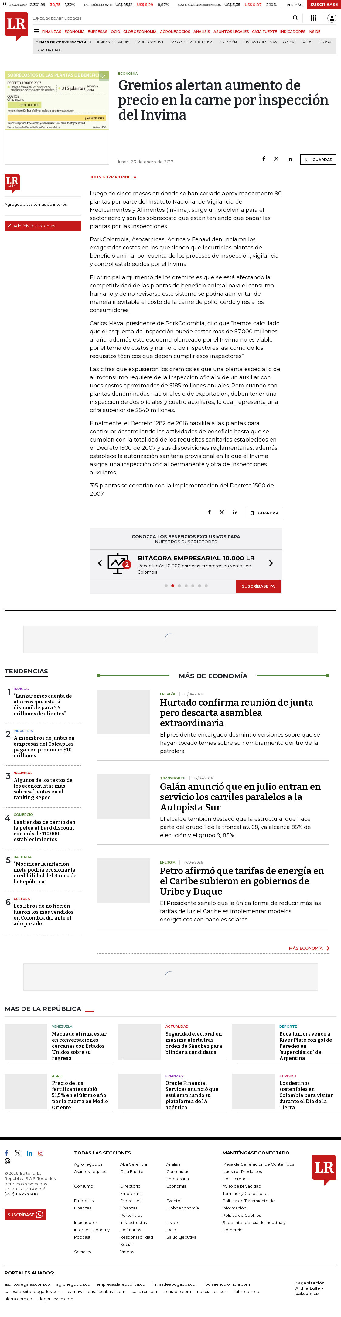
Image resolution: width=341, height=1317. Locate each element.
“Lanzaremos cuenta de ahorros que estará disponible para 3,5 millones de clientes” (43, 705)
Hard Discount (149, 42)
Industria (23, 731)
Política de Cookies (242, 1215)
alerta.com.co (18, 1298)
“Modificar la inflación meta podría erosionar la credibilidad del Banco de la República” (45, 873)
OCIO (115, 31)
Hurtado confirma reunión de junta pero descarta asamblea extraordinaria (236, 713)
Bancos (21, 689)
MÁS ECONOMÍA (306, 948)
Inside (172, 1222)
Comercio (23, 815)
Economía (176, 1186)
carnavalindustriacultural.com (96, 1291)
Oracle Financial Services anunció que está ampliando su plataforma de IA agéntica (191, 1095)
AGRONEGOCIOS (175, 31)
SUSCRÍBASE (324, 4)
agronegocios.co (73, 1284)
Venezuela (62, 1026)
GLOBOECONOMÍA (140, 31)
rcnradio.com (178, 1291)
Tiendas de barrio (112, 42)
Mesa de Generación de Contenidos (258, 1164)
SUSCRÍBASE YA (258, 586)
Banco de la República (191, 42)
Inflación (228, 42)
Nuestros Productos (242, 1171)
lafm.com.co (247, 1291)
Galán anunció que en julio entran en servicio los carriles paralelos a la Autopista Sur (240, 797)
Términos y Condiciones (246, 1193)
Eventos (174, 1200)
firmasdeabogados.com (175, 1284)
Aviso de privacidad (242, 1186)
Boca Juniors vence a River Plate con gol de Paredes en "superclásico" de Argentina (305, 1046)
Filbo (307, 42)
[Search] (295, 18)
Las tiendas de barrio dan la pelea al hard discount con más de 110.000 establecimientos (45, 831)
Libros (325, 42)
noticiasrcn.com (213, 1291)
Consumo (83, 1186)
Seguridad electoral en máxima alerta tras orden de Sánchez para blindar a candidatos (193, 1043)
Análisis (173, 1164)
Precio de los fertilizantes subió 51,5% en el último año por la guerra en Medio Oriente (80, 1095)
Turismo (287, 1076)
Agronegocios (88, 1164)
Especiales (130, 1200)
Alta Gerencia (133, 1164)
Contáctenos (235, 1178)
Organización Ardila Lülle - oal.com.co (310, 1288)
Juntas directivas (260, 42)
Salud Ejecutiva (181, 1237)
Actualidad (177, 1026)
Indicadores (85, 1222)
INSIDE (314, 31)
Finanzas (174, 1076)
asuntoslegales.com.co (27, 1284)
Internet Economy (92, 1229)
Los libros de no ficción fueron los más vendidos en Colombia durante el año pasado (43, 915)
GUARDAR (318, 159)
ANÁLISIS (201, 31)
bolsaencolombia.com (227, 1284)
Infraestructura (134, 1222)
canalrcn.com (145, 1291)
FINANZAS (51, 31)
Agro (57, 1076)
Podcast (82, 1237)
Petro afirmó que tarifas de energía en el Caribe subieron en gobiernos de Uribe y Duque (242, 881)
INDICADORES (292, 31)
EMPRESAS (97, 31)
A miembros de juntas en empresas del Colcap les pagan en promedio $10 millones (44, 746)
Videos (127, 1251)
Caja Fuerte (131, 1171)
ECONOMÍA (75, 31)
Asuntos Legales (90, 1171)
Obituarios (130, 1229)
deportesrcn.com (55, 1298)
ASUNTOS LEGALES (231, 31)
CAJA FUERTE (264, 31)
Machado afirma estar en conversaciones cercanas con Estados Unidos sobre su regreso (79, 1046)
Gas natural (50, 50)
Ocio (171, 1229)
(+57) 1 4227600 (21, 1193)
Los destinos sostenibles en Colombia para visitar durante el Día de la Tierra (306, 1095)
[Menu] (37, 31)
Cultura (22, 899)
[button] (98, 564)
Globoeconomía (182, 1207)
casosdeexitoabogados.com (33, 1291)
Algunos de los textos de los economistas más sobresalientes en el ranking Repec (43, 789)
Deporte (288, 1026)
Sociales (82, 1251)
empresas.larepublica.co (120, 1284)
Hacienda (23, 773)
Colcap (290, 42)
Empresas (84, 1200)
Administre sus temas (31, 225)
